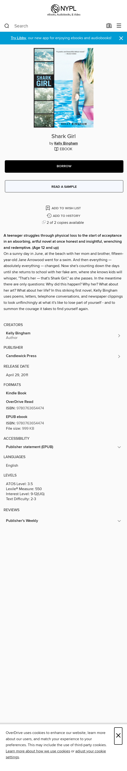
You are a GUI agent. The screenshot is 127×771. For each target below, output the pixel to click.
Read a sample (64, 187)
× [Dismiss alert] (121, 38)
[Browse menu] (119, 26)
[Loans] (109, 26)
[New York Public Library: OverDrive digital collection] (63, 10)
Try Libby (18, 38)
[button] (64, 166)
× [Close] (118, 736)
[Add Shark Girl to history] (64, 216)
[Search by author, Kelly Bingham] (63, 335)
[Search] (7, 26)
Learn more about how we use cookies (38, 751)
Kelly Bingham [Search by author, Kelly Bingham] (66, 143)
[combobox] (54, 26)
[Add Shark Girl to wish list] (63, 207)
